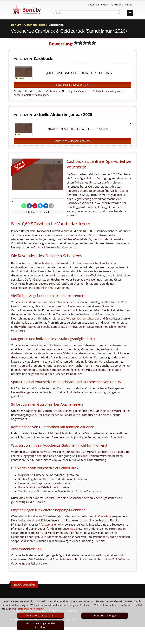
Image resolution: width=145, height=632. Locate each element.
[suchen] (119, 13)
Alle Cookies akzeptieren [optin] (40, 615)
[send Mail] (51, 206)
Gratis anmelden (24, 584)
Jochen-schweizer (88, 318)
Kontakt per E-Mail (96, 4)
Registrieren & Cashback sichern (72, 84)
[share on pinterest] (35, 206)
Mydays (71, 318)
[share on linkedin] (46, 206)
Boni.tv (16, 25)
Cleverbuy (104, 516)
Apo (72, 529)
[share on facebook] (29, 206)
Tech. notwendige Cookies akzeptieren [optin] (40, 625)
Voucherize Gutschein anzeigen (73, 140)
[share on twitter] (40, 206)
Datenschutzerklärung (31, 608)
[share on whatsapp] (24, 206)
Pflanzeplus (46, 524)
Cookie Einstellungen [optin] (105, 615)
